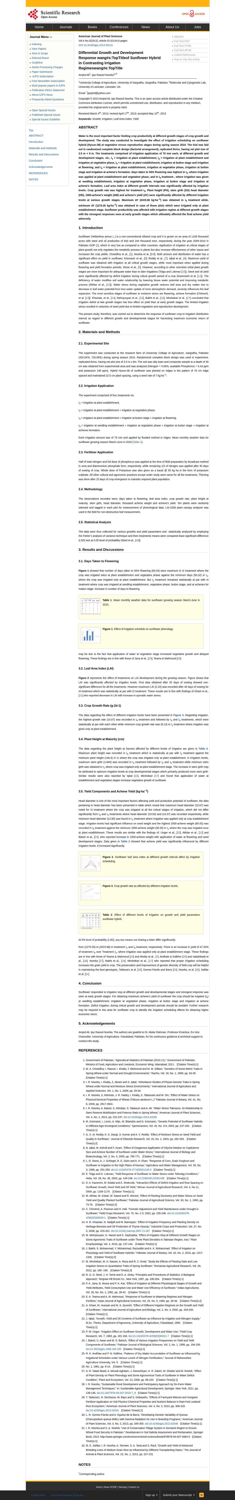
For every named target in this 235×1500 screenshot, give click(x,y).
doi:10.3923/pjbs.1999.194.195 (103, 1349)
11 (199, 276)
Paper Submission (41, 71)
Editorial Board (39, 57)
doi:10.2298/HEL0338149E (149, 1178)
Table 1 (137, 442)
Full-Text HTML (181, 45)
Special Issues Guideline (45, 119)
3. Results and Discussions (101, 550)
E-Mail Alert (38, 1495)
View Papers (38, 48)
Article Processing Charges (46, 67)
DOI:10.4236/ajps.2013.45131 (96, 45)
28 (139, 969)
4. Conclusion (90, 983)
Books (92, 27)
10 (183, 271)
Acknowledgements (41, 166)
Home (39, 27)
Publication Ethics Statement (47, 90)
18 (137, 540)
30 (197, 969)
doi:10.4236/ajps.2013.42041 (102, 1410)
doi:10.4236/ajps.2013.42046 (161, 1423)
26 (85, 960)
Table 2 (203, 748)
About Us (172, 27)
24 (96, 836)
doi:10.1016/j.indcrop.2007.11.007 (130, 1230)
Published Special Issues (45, 114)
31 (87, 974)
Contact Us (133, 1487)
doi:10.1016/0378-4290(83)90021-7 (149, 1336)
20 (178, 658)
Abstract (178, 36)
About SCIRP (110, 1487)
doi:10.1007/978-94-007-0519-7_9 (116, 1392)
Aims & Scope (39, 53)
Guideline (36, 62)
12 (108, 284)
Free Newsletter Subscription (47, 80)
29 (175, 969)
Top (31, 130)
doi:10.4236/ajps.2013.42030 (140, 1117)
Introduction (36, 141)
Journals (65, 27)
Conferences (119, 27)
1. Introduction (91, 228)
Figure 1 (84, 570)
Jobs (197, 27)
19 (150, 658)
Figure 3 (178, 715)
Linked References (184, 54)
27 (101, 960)
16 (162, 297)
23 (178, 832)
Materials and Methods (43, 148)
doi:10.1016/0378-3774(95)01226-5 (131, 1169)
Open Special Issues (42, 110)
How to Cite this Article (186, 59)
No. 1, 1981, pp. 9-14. (98, 1366)
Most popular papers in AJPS (47, 85)
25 (184, 956)
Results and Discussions (44, 154)
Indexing (35, 44)
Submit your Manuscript (177, 1495)
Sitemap (122, 1487)
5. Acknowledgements (97, 1023)
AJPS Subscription (42, 76)
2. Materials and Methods (99, 332)
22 (136, 775)
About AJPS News (41, 94)
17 (188, 297)
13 (87, 297)
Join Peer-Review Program (67, 1495)
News (146, 27)
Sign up (150, 1495)
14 (113, 297)
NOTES (85, 1465)
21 (80, 695)
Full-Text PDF (181, 41)
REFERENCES (90, 1050)
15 (141, 297)
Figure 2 (84, 677)
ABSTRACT (88, 127)
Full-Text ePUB (181, 50)
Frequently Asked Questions (47, 99)
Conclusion (35, 160)
